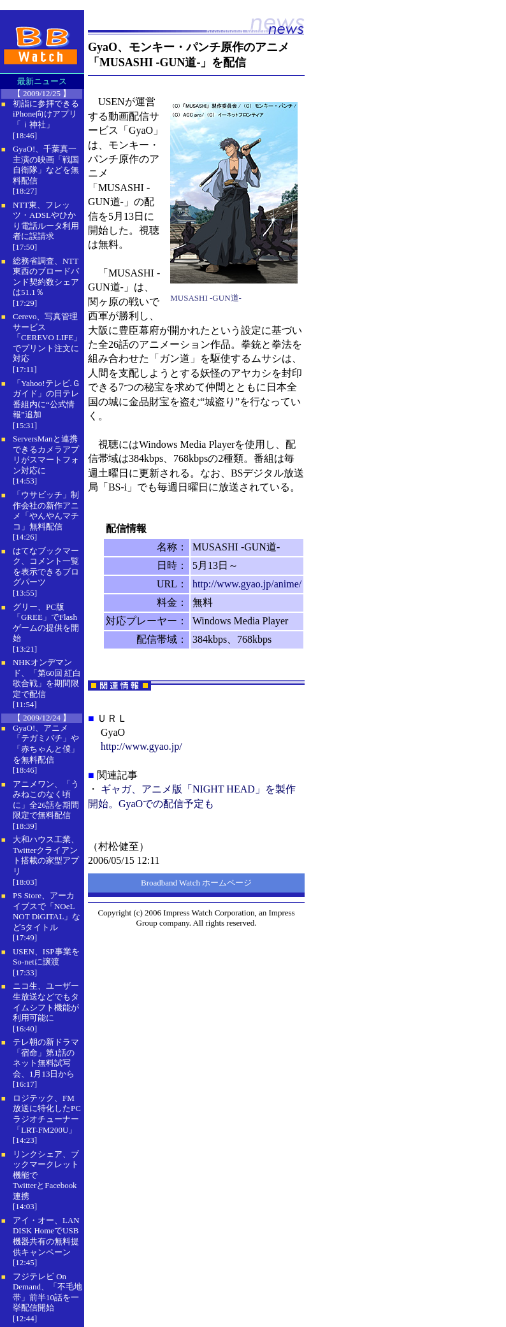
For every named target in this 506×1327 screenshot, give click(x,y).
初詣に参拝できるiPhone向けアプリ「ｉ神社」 (46, 114)
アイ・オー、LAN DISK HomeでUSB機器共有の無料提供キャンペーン (46, 1236)
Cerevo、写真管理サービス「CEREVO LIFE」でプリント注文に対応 (47, 337)
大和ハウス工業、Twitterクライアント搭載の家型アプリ (46, 855)
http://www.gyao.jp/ (141, 746)
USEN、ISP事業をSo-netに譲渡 (46, 957)
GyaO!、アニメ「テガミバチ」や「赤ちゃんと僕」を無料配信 (46, 743)
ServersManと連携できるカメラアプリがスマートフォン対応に (46, 454)
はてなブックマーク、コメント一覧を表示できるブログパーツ (46, 566)
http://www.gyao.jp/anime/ (246, 583)
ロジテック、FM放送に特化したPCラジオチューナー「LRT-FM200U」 (47, 1114)
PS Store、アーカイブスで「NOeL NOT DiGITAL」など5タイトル (46, 911)
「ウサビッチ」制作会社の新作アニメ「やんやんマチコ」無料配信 (46, 510)
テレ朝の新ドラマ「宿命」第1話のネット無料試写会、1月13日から (46, 1058)
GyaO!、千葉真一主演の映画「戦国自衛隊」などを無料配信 (46, 164)
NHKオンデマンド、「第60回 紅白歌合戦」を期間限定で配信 (47, 678)
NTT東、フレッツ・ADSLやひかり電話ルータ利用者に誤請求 (46, 220)
